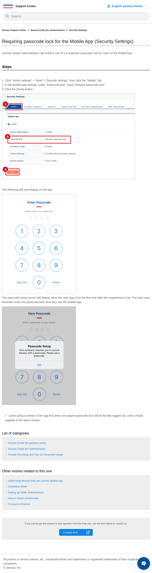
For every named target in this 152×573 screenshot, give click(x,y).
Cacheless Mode (17, 486)
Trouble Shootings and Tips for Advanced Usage (35, 454)
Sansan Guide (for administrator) (48, 30)
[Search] (78, 16)
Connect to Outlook (19, 504)
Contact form (70, 532)
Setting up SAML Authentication (26, 492)
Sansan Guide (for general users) (27, 442)
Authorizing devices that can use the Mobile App (35, 480)
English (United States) (127, 6)
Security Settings (78, 30)
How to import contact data (23, 498)
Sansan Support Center (14, 30)
